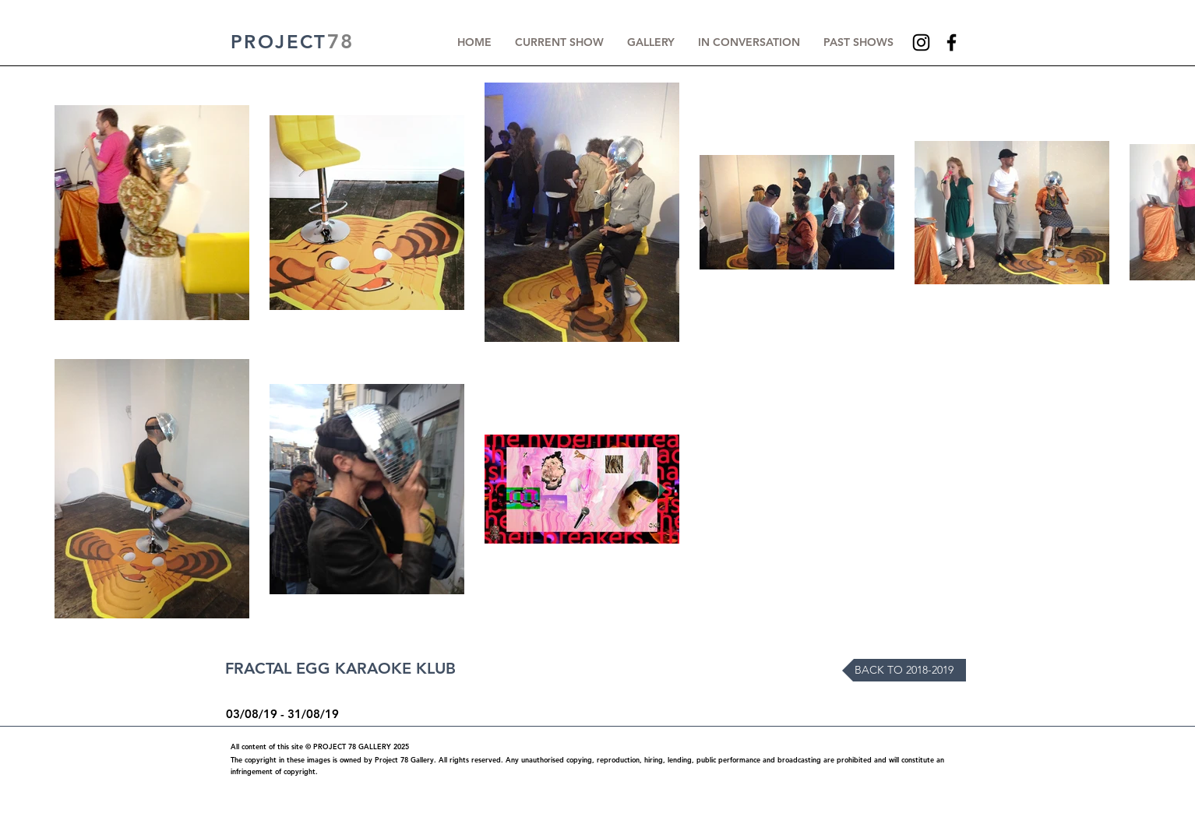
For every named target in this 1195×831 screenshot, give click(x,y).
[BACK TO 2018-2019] (904, 670)
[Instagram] (921, 42)
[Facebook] (951, 42)
